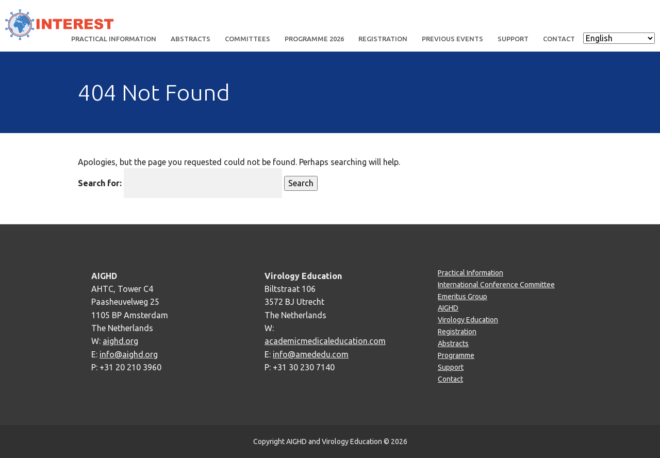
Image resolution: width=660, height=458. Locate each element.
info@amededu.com (311, 354)
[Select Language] (619, 38)
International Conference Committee (496, 285)
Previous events (452, 38)
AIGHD (448, 308)
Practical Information (470, 273)
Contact (559, 38)
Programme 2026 (314, 38)
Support (513, 38)
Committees (247, 38)
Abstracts (190, 38)
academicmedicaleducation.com (325, 341)
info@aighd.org (129, 354)
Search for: (100, 183)
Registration (382, 38)
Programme (456, 355)
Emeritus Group (462, 296)
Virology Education (468, 320)
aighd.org (120, 341)
